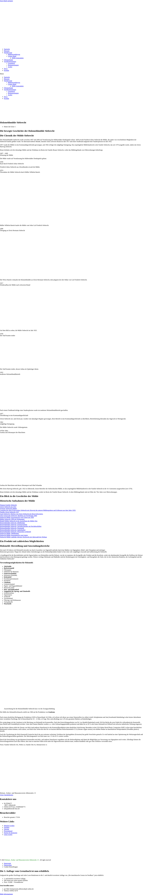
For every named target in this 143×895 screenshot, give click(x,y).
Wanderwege (8, 52)
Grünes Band (12, 56)
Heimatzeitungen (13, 65)
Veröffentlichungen (10, 61)
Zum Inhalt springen (6, 1)
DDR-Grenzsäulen (18, 58)
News (5, 68)
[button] (71, 74)
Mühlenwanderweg (14, 54)
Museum (6, 51)
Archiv (10, 67)
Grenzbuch (11, 63)
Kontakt (6, 70)
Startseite (7, 49)
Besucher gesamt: (9, 817)
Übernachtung (8, 60)
